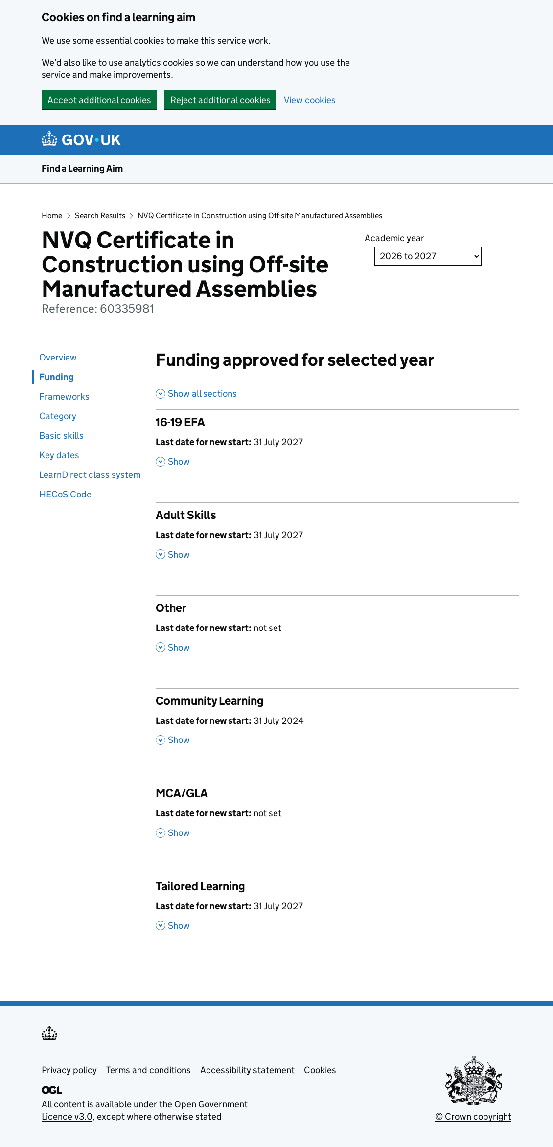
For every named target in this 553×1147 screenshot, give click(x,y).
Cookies (320, 1070)
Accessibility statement (247, 1070)
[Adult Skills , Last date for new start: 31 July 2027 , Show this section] (337, 539)
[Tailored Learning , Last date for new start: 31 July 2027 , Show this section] (337, 911)
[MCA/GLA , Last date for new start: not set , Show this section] (337, 818)
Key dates (59, 455)
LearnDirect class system (89, 474)
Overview (58, 357)
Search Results (100, 215)
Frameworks (64, 396)
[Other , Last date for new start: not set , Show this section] (337, 632)
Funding (56, 376)
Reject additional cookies (220, 100)
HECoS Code (65, 494)
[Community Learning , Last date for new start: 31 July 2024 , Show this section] (337, 725)
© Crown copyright (473, 1116)
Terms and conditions (148, 1070)
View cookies (310, 100)
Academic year (394, 238)
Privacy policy (69, 1070)
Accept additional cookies (99, 100)
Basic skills (61, 435)
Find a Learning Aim (82, 168)
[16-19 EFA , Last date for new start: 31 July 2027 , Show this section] (337, 446)
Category (57, 416)
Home (52, 215)
